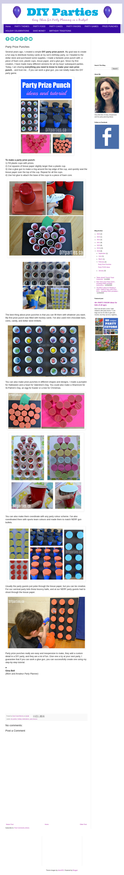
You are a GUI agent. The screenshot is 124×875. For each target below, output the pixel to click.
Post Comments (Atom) (21, 828)
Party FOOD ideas (104, 267)
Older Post (83, 824)
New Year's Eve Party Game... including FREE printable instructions (106, 283)
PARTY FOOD (39, 26)
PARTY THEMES (22, 26)
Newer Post (9, 824)
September (102, 253)
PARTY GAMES (91, 26)
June (100, 256)
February (101, 262)
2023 (98, 237)
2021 (98, 242)
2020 (98, 245)
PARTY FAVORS (73, 26)
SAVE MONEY (39, 31)
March (100, 259)
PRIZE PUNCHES (110, 26)
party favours (33, 719)
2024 (98, 234)
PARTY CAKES (55, 26)
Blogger (75, 870)
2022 (98, 240)
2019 (98, 248)
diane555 (61, 870)
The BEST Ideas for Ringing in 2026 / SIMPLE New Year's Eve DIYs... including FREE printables (107, 289)
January (101, 271)
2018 (98, 251)
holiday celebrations (23, 719)
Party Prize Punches (104, 264)
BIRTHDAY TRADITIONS (60, 31)
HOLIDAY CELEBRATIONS (17, 31)
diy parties (14, 719)
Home (8, 26)
